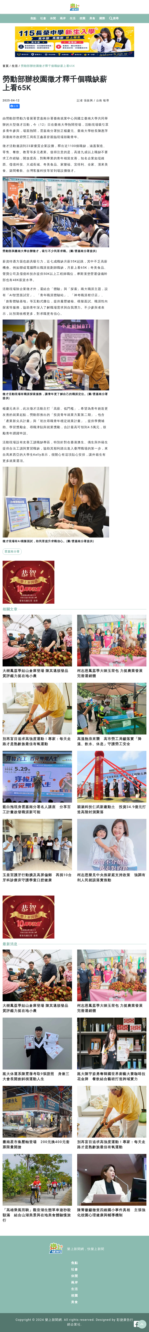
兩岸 (63, 18)
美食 (92, 18)
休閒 (53, 18)
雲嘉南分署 (12, 551)
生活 (72, 18)
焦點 (33, 18)
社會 (43, 18)
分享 (15, 106)
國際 (102, 18)
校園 (82, 18)
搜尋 (114, 18)
